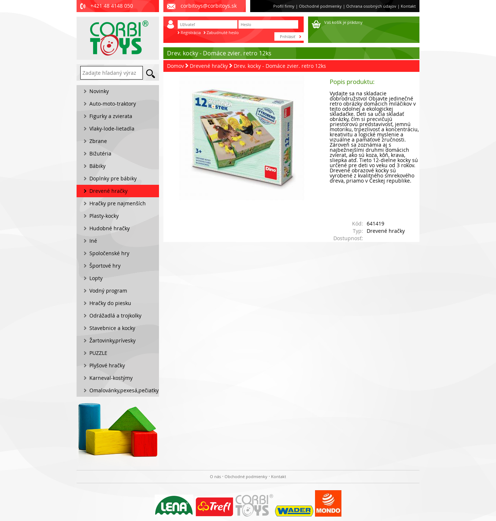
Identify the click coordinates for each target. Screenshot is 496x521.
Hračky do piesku (110, 303)
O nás (215, 476)
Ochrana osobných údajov (371, 6)
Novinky (99, 91)
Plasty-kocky (104, 215)
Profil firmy (284, 6)
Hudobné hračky (109, 228)
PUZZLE (98, 352)
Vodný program (108, 290)
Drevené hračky (209, 65)
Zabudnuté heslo (223, 32)
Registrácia (191, 32)
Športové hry (105, 265)
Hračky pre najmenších (117, 203)
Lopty (96, 278)
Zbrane (98, 140)
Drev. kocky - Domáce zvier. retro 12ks (280, 65)
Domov (175, 65)
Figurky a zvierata (110, 116)
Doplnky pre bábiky (113, 178)
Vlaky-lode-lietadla (111, 128)
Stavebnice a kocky (112, 327)
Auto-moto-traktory (112, 103)
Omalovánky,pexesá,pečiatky (124, 390)
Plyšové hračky (107, 365)
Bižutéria (100, 153)
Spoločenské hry (109, 253)
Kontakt (408, 6)
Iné (93, 240)
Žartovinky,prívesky (112, 340)
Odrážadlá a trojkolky (115, 315)
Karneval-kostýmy (111, 377)
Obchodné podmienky (320, 6)
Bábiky (97, 165)
